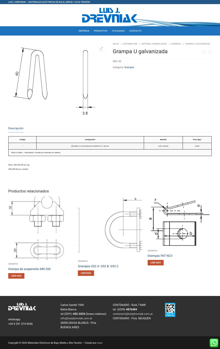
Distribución (130, 44)
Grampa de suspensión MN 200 (29, 269)
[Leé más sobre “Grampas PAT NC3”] (156, 262)
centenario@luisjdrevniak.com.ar (133, 314)
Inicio (116, 44)
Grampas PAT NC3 (160, 256)
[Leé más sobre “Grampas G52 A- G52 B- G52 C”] (86, 273)
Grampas (176, 44)
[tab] (15, 128)
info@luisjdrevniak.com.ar (76, 318)
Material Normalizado (154, 44)
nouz (99, 342)
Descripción (15, 128)
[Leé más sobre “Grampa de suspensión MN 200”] (16, 276)
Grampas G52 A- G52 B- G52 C (98, 266)
